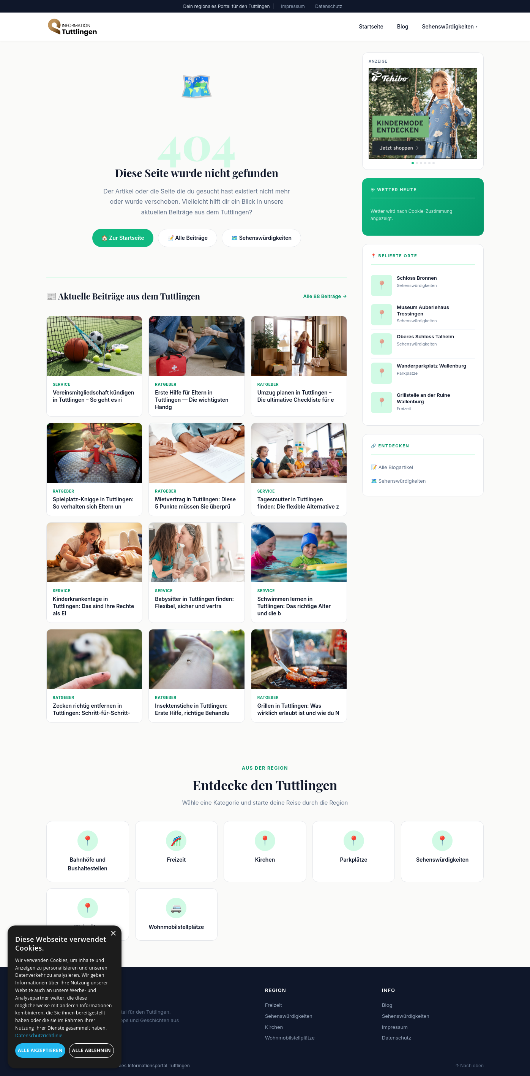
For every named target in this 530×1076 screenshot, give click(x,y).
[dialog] (64, 996)
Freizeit (273, 1005)
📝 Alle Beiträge (187, 238)
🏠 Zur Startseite (122, 238)
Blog (403, 26)
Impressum (293, 6)
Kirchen (274, 1027)
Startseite (371, 26)
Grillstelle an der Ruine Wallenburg (423, 398)
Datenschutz (328, 6)
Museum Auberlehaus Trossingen (423, 310)
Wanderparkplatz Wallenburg (431, 366)
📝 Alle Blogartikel (392, 467)
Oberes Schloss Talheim (425, 336)
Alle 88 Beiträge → (325, 296)
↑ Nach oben (469, 1065)
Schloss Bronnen (417, 278)
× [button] (113, 934)
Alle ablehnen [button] (91, 1050)
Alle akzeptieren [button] (40, 1050)
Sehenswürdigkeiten (450, 26)
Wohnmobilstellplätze (290, 1038)
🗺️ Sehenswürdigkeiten (261, 238)
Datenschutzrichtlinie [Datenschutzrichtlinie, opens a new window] (39, 1035)
